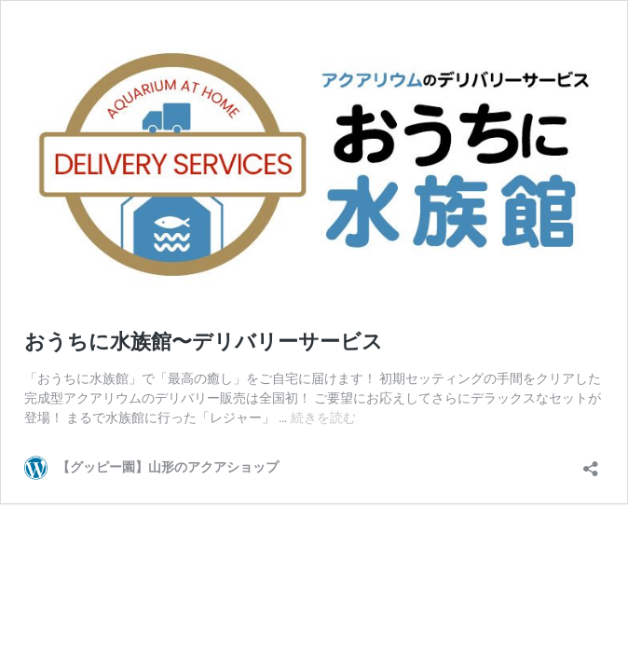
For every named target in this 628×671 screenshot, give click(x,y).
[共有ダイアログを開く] (591, 462)
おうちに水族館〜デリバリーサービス (203, 341)
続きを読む (323, 417)
